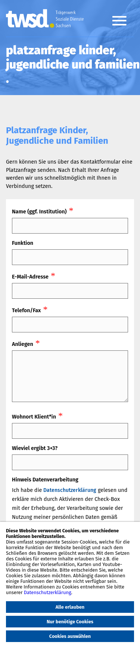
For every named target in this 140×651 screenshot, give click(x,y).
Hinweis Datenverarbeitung (45, 480)
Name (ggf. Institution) (39, 212)
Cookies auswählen (70, 636)
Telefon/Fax (26, 310)
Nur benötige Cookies (70, 621)
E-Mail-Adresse (30, 277)
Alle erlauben (70, 607)
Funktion (22, 243)
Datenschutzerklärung (69, 490)
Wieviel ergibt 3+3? (34, 448)
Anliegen (22, 344)
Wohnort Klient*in (34, 417)
